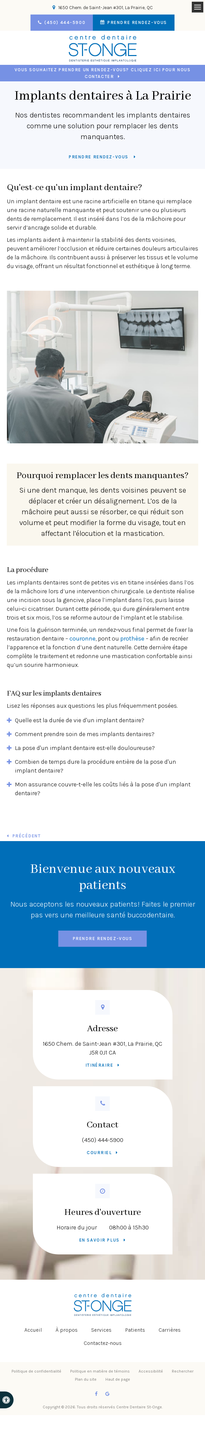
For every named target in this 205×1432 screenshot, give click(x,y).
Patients (135, 1330)
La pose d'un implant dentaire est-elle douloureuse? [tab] (85, 748)
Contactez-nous (103, 1343)
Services (101, 1330)
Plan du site (86, 1379)
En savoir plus (99, 1240)
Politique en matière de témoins (100, 1371)
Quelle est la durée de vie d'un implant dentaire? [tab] (79, 720)
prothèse (132, 638)
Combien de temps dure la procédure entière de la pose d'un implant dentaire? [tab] (95, 766)
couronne (82, 638)
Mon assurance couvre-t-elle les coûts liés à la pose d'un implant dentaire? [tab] (102, 789)
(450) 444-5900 (102, 1140)
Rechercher (182, 1371)
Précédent (27, 835)
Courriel (99, 1152)
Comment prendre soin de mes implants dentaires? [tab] (85, 734)
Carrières (170, 1330)
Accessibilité (151, 1371)
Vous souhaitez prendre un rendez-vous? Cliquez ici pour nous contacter (103, 73)
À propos (67, 1330)
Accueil (33, 1330)
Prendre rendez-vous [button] (136, 22)
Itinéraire (99, 1065)
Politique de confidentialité (36, 1371)
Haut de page (117, 1379)
